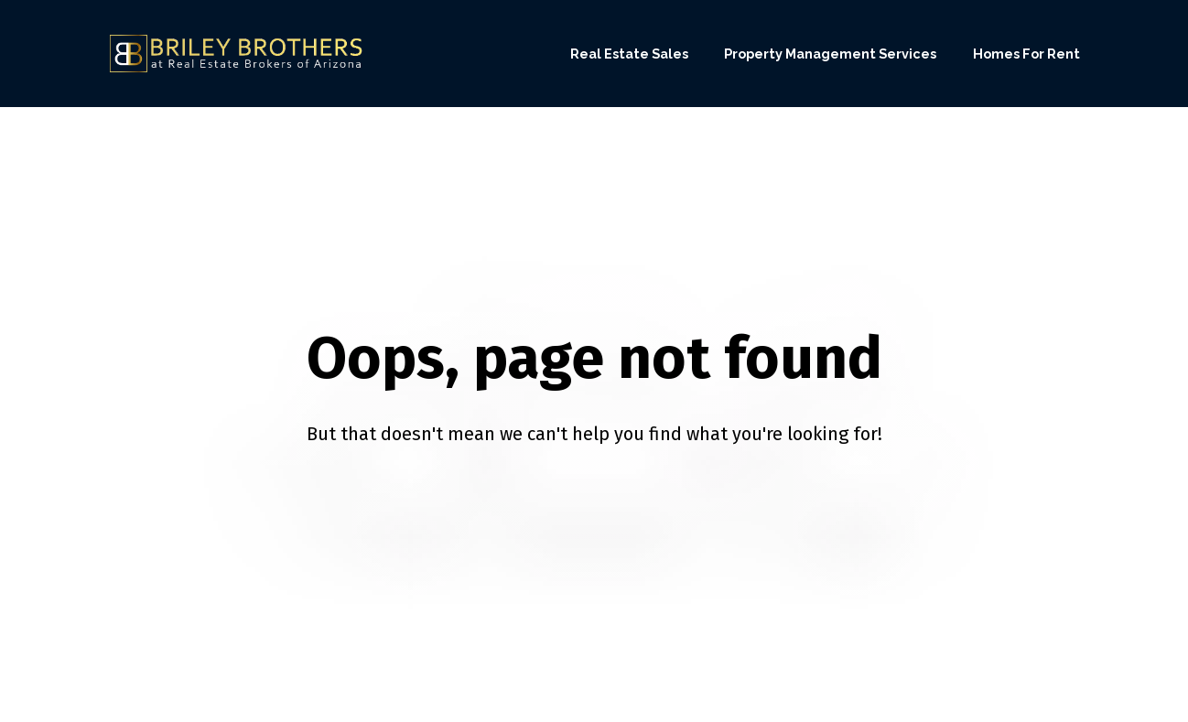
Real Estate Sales (629, 53)
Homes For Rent (1026, 53)
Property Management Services (830, 53)
